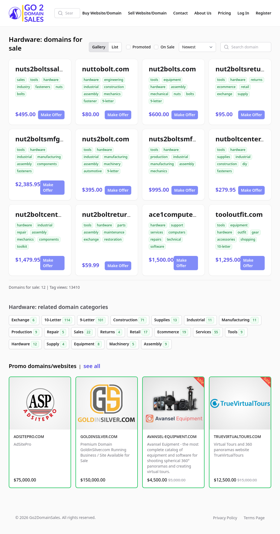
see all (91, 366)
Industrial (200, 320)
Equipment (88, 344)
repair (21, 232)
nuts (59, 86)
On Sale (167, 46)
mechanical (159, 94)
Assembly (156, 344)
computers (176, 232)
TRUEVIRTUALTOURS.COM (237, 436)
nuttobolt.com (105, 68)
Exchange (24, 320)
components (47, 164)
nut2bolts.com (172, 68)
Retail (140, 332)
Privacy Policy (225, 517)
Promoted (142, 46)
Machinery (122, 344)
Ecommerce (172, 332)
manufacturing (49, 156)
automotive (93, 171)
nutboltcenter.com (245, 138)
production (159, 156)
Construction (130, 320)
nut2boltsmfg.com (45, 138)
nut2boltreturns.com (116, 214)
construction (114, 86)
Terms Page (254, 517)
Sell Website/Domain (147, 13)
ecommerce (226, 86)
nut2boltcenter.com (47, 214)
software (157, 246)
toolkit (22, 246)
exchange (224, 94)
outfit (242, 232)
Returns (111, 332)
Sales (83, 332)
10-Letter (58, 320)
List (115, 46)
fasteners (43, 86)
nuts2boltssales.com (48, 68)
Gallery (98, 46)
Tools (236, 332)
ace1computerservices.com (193, 214)
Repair (56, 332)
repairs (155, 239)
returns (256, 79)
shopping (248, 239)
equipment (172, 79)
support (177, 225)
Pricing (224, 13)
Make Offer (51, 114)
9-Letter (93, 320)
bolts (21, 94)
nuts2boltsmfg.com (180, 138)
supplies (223, 156)
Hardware (25, 344)
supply (243, 94)
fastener (90, 101)
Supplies (166, 320)
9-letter (108, 101)
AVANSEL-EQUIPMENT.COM (172, 436)
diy (244, 164)
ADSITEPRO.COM (29, 436)
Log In (243, 13)
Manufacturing (240, 320)
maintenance (114, 232)
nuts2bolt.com (105, 138)
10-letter (224, 246)
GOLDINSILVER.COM (98, 436)
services (156, 232)
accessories (226, 239)
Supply (56, 344)
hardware (51, 79)
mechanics (112, 94)
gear (255, 232)
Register (263, 13)
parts (121, 225)
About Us (202, 13)
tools (34, 79)
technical (174, 239)
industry (23, 86)
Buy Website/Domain (101, 13)
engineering (113, 79)
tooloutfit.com (239, 214)
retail (245, 86)
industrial (91, 86)
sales (21, 79)
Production (25, 332)
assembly (91, 94)
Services (208, 332)
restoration (113, 239)
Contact (180, 13)
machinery (112, 164)
